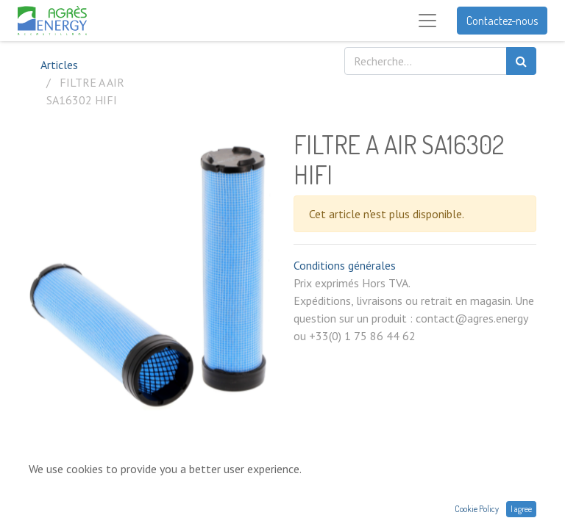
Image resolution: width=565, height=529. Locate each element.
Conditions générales (345, 265)
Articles (59, 64)
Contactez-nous (502, 20)
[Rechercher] (521, 61)
